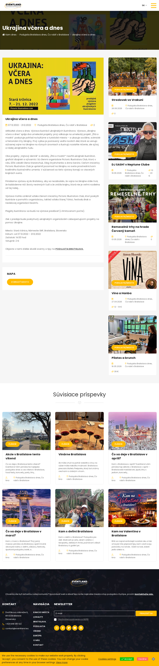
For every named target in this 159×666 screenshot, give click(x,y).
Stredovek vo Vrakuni (127, 100)
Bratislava (39, 621)
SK (143, 5)
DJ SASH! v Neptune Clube (131, 164)
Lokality (38, 616)
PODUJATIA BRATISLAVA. (69, 248)
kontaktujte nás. (144, 594)
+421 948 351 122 (13, 623)
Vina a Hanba (122, 293)
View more (62, 662)
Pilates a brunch (124, 358)
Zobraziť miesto (20, 281)
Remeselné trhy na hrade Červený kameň (130, 229)
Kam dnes (9, 34)
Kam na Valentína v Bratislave (126, 533)
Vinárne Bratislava (72, 454)
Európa (37, 635)
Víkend (37, 630)
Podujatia (39, 626)
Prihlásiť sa (146, 613)
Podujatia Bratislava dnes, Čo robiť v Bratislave (44, 34)
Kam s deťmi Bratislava (76, 531)
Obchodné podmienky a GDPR (73, 619)
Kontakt (38, 644)
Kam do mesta (41, 612)
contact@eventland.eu (17, 628)
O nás (36, 640)
